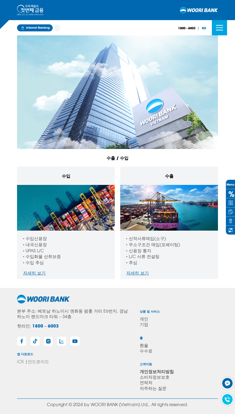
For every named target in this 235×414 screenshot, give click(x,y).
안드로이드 (38, 361)
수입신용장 (36, 238)
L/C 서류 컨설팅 (144, 256)
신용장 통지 (140, 250)
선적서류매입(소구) (147, 238)
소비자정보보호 (155, 377)
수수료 (146, 350)
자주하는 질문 (153, 388)
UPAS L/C (35, 250)
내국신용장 (36, 244)
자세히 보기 (34, 272)
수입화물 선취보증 (43, 256)
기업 (144, 324)
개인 (144, 318)
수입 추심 (35, 262)
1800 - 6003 (186, 28)
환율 (144, 345)
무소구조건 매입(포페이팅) (154, 244)
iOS (20, 361)
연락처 (146, 382)
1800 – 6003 (45, 325)
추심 (133, 262)
